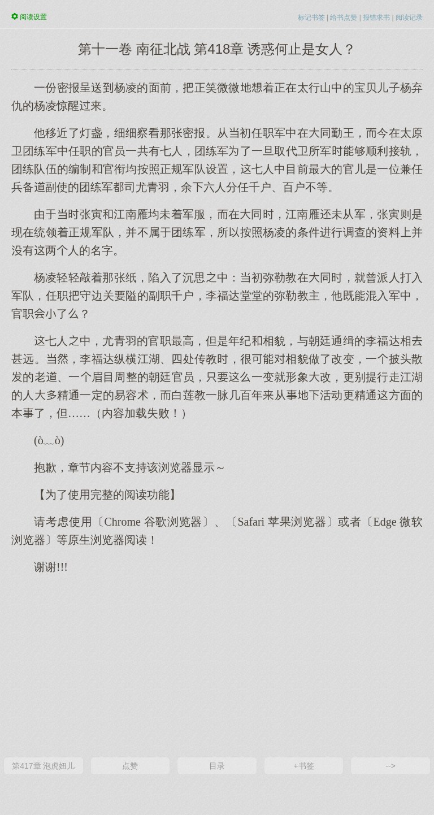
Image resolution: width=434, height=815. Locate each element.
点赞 (130, 765)
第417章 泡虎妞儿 (43, 765)
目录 (217, 765)
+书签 (303, 765)
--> (390, 765)
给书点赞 (343, 17)
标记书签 (311, 17)
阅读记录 (409, 17)
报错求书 (376, 17)
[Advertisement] (217, 665)
